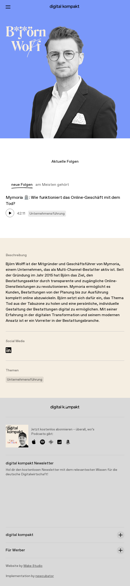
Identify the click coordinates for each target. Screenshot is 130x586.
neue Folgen (22, 184)
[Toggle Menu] (8, 7)
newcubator (44, 576)
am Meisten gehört (52, 184)
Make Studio (32, 566)
